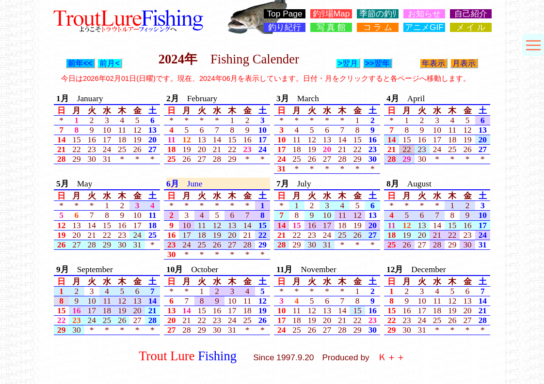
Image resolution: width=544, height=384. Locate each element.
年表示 (433, 63)
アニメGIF (424, 27)
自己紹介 (470, 13)
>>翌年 (377, 63)
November (306, 269)
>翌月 (348, 63)
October (192, 269)
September (84, 269)
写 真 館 (331, 27)
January (79, 98)
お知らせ (424, 13)
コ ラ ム (378, 27)
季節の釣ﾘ (378, 13)
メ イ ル (471, 27)
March (297, 98)
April (405, 98)
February (191, 98)
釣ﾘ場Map (331, 13)
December (416, 269)
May (74, 183)
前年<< (80, 63)
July (293, 183)
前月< (109, 63)
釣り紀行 (284, 27)
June (184, 183)
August (409, 183)
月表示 (464, 63)
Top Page (284, 13)
